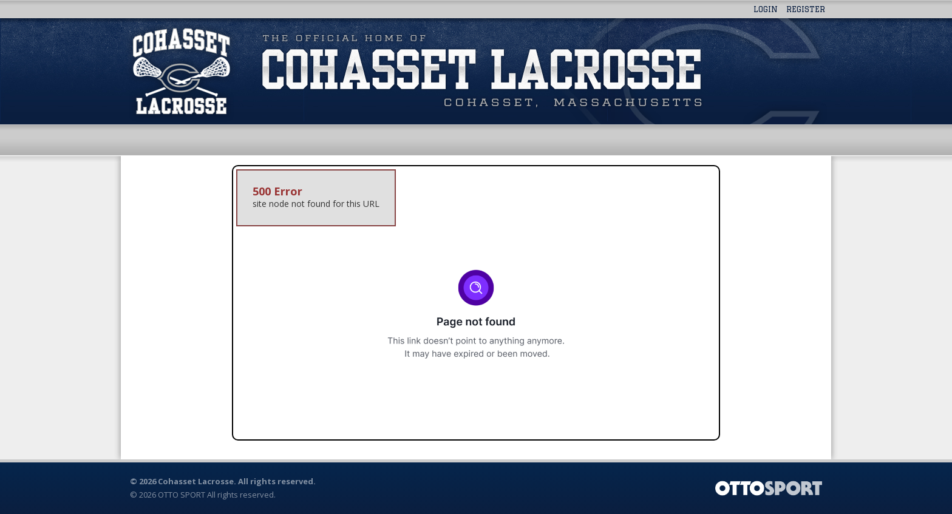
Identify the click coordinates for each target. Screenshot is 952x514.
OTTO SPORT (181, 494)
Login (765, 9)
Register (805, 9)
